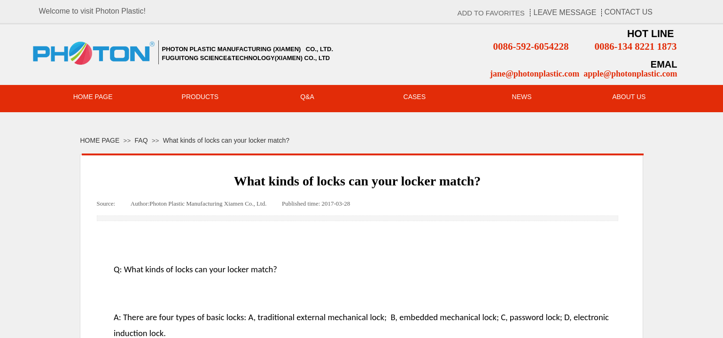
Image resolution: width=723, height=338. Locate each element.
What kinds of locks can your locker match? (226, 140)
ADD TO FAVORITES (491, 13)
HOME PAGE (100, 140)
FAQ (141, 140)
